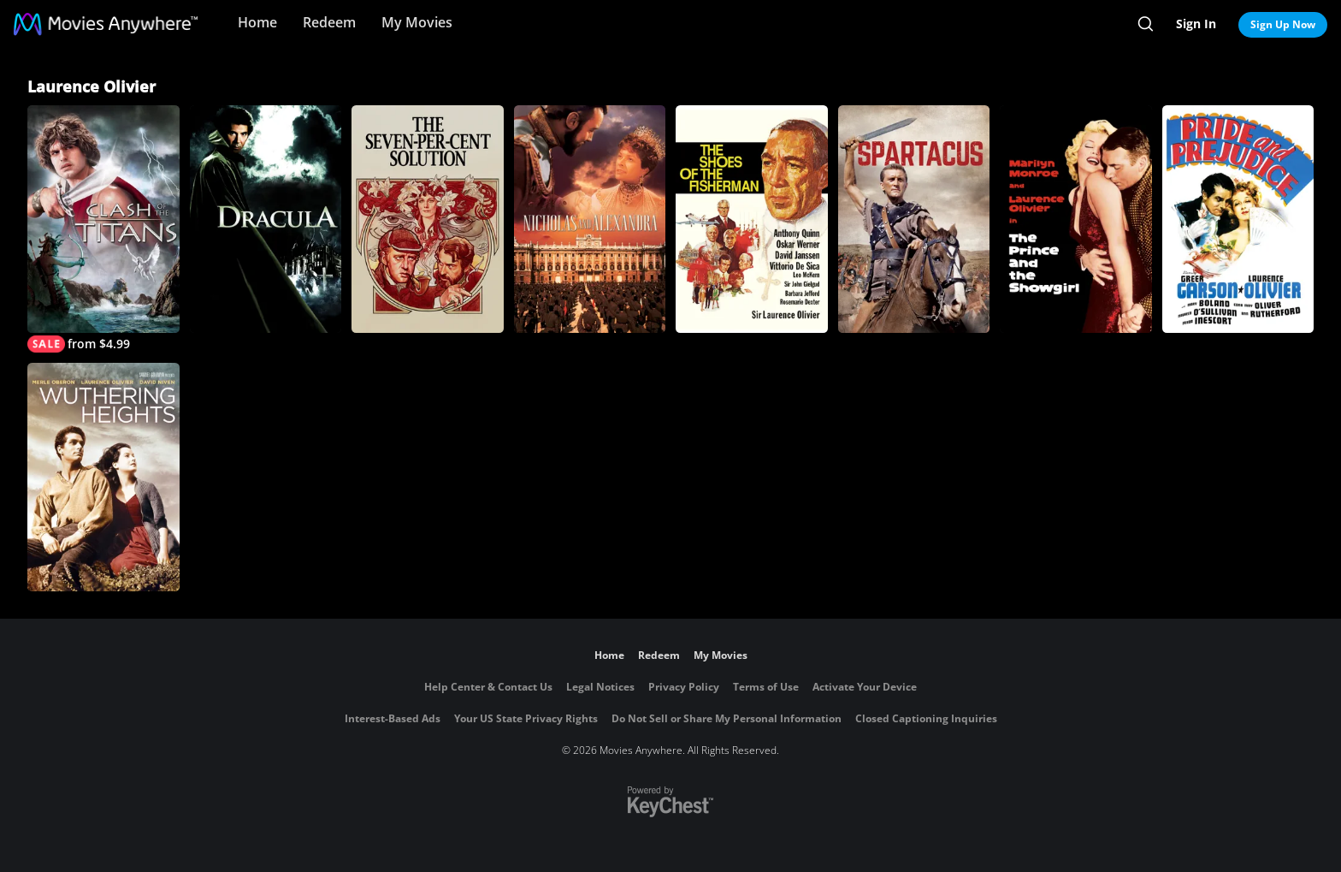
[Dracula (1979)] (266, 219)
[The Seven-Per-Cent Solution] (427, 219)
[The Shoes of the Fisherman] (752, 219)
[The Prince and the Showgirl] (1076, 219)
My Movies (416, 22)
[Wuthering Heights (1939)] (103, 476)
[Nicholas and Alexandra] (590, 219)
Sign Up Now (1282, 24)
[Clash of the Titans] (103, 229)
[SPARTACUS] (914, 219)
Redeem (329, 22)
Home (257, 22)
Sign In (1196, 23)
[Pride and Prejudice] (1238, 219)
